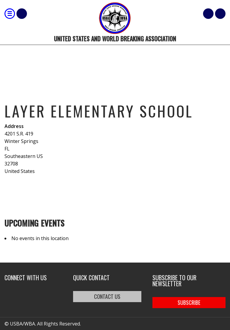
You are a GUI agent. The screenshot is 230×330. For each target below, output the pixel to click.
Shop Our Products (21, 13)
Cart (208, 13)
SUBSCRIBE (189, 302)
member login (220, 13)
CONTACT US (107, 296)
